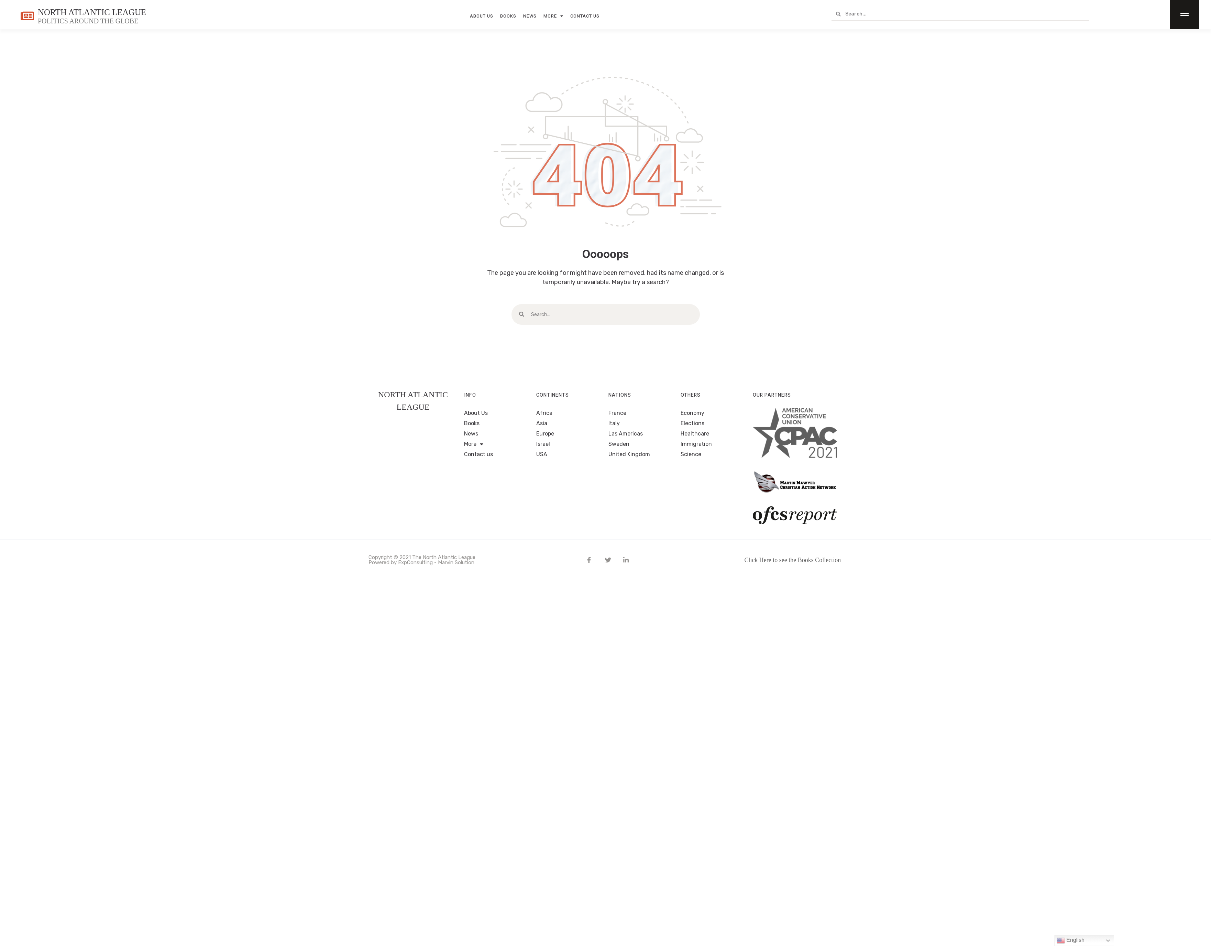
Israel (543, 444)
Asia (541, 423)
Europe (545, 433)
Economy (692, 413)
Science (691, 454)
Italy (614, 423)
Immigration (696, 444)
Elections (692, 423)
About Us (481, 14)
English (1071, 940)
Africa (544, 413)
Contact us (584, 14)
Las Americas (625, 433)
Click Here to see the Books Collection (792, 560)
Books (508, 14)
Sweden (618, 444)
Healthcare (695, 433)
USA (541, 454)
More (553, 15)
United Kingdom (629, 454)
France (617, 413)
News (530, 14)
